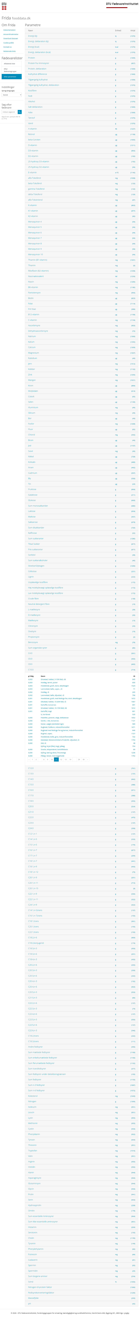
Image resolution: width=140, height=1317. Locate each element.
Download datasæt (10, 38)
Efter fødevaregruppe (10, 70)
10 (52, 759)
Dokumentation (9, 30)
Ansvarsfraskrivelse (10, 34)
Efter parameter (10, 76)
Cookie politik (8, 43)
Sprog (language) (8, 91)
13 (66, 759)
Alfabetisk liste (9, 63)
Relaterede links (9, 51)
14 (70, 759)
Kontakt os (7, 47)
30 (84, 759)
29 (79, 759)
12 (61, 759)
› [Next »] (87, 759)
